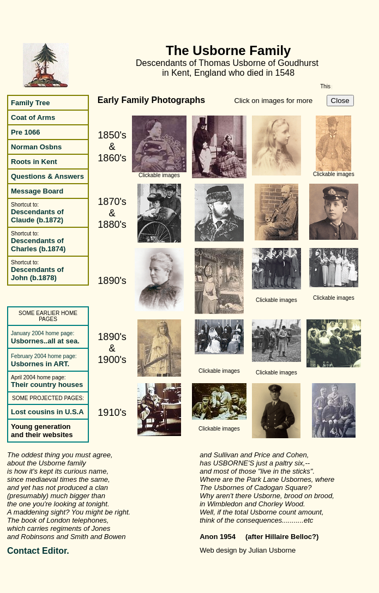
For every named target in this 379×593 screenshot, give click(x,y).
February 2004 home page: (44, 356)
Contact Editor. (38, 550)
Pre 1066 (25, 132)
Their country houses (47, 384)
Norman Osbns (36, 147)
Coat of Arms (33, 117)
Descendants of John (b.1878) (37, 273)
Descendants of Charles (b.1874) (38, 245)
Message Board (37, 191)
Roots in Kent (34, 162)
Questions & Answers (47, 176)
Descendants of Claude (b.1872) (37, 216)
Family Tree (30, 103)
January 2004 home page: (42, 333)
